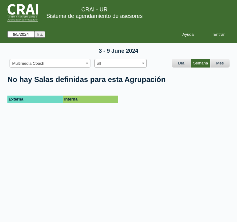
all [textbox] (99, 63)
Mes (220, 63)
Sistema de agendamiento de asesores (94, 16)
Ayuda (188, 34)
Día (181, 63)
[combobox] (50, 63)
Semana (200, 63)
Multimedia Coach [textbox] (28, 63)
